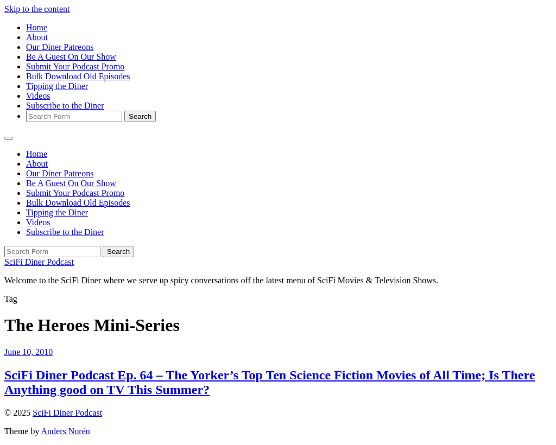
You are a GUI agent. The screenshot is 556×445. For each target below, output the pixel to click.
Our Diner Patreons (59, 47)
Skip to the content (37, 9)
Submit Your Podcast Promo (75, 66)
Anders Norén (65, 431)
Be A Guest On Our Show (71, 56)
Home (36, 27)
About (37, 37)
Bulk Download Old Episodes (78, 76)
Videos (38, 95)
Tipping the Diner (57, 86)
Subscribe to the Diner (65, 105)
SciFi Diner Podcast (39, 261)
